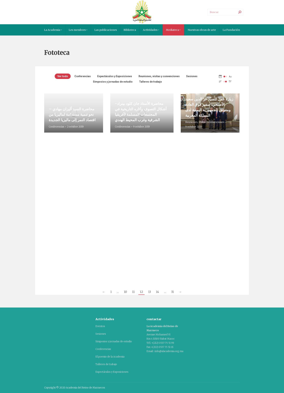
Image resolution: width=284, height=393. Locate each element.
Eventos (100, 326)
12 (141, 292)
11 (133, 292)
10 (125, 292)
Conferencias (82, 76)
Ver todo (62, 76)
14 (157, 292)
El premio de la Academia (109, 356)
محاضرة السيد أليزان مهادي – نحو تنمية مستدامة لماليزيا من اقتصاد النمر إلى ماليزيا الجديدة (72, 114)
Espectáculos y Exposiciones (114, 76)
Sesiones (191, 76)
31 (172, 292)
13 (149, 292)
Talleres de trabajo (150, 81)
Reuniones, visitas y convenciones (159, 76)
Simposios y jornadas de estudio (113, 81)
